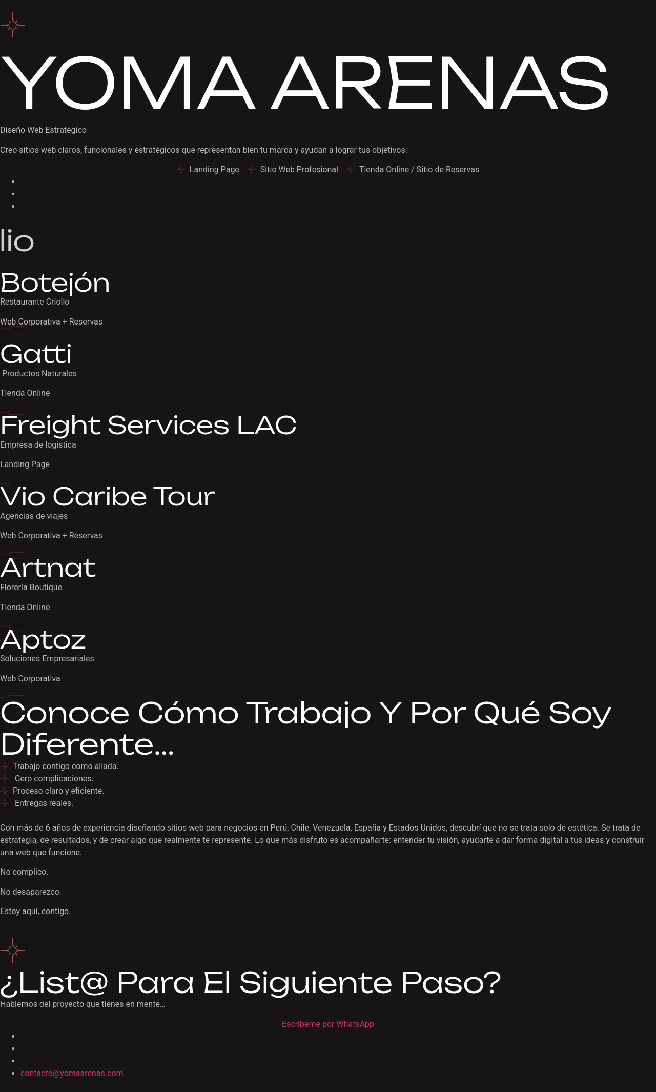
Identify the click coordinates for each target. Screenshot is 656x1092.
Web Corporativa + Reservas (51, 322)
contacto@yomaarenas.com (72, 1073)
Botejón (55, 282)
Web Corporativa (30, 678)
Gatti (36, 353)
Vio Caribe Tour (107, 496)
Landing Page (25, 464)
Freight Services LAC (148, 425)
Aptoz (43, 639)
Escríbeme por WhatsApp (328, 1024)
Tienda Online (25, 393)
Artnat (48, 567)
